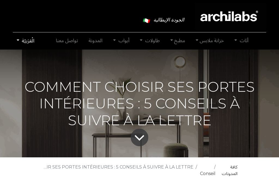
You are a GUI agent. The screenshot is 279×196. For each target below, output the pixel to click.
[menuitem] (95, 41)
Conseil (208, 173)
